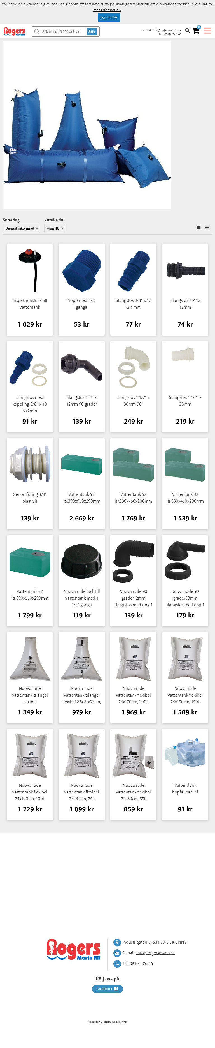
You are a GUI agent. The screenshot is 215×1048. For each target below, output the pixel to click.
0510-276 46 (172, 34)
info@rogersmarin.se (167, 30)
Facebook (107, 989)
